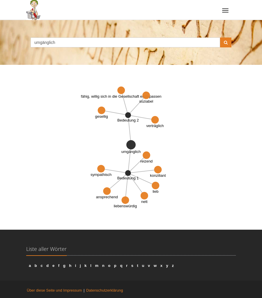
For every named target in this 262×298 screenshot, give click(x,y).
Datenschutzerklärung (104, 290)
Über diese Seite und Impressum (54, 290)
